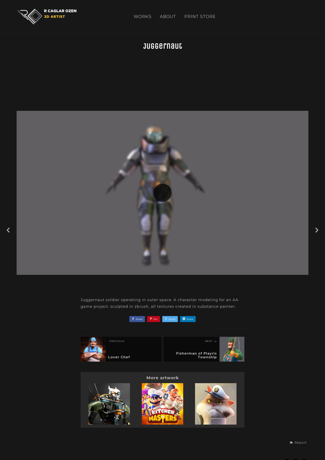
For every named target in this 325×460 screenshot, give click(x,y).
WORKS (143, 16)
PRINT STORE (200, 16)
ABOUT (168, 16)
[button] (298, 442)
